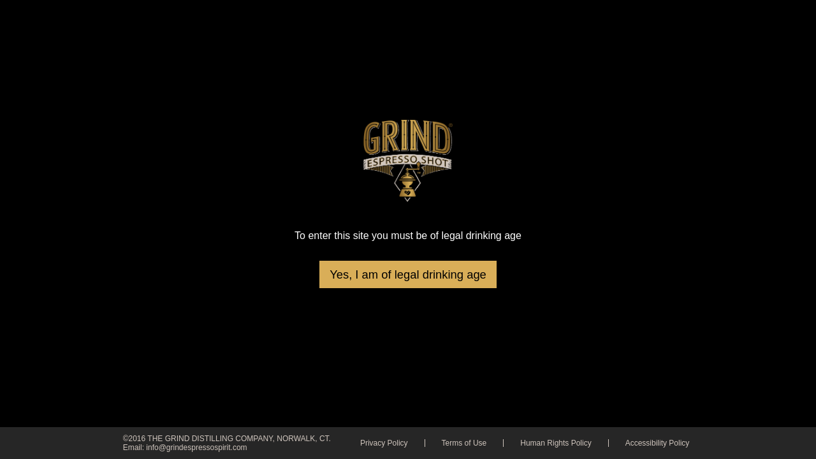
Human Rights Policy (555, 443)
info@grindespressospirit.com (196, 447)
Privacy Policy (384, 443)
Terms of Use (464, 443)
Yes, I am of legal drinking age (408, 274)
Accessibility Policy (657, 443)
